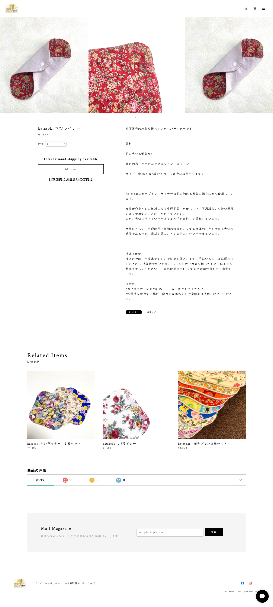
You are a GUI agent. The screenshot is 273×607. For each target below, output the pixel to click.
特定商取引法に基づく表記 (80, 583)
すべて (41, 480)
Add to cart (71, 169)
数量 (41, 143)
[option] (136, 65)
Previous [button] (6, 65)
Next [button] (266, 65)
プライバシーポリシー (47, 583)
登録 (213, 532)
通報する (152, 312)
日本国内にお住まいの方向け (71, 179)
